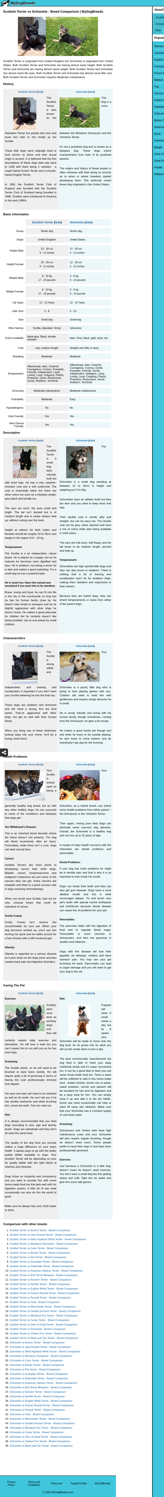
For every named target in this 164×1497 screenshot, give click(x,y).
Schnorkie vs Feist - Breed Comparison (32, 1414)
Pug (120, 86)
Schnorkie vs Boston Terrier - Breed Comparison (37, 1342)
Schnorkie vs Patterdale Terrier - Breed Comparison (39, 1378)
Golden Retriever (127, 100)
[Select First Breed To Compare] (140, 17)
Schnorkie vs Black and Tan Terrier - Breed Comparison (41, 1445)
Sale (39, 91)
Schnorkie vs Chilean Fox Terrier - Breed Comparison (40, 1441)
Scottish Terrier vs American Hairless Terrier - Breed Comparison (46, 1270)
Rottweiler (123, 106)
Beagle (122, 147)
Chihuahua (124, 113)
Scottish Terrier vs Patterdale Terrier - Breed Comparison (42, 1266)
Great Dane (124, 160)
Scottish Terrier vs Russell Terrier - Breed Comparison (40, 1297)
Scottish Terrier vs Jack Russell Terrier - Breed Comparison (43, 1234)
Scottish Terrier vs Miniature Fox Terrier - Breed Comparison (44, 1315)
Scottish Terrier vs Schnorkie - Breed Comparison (38, 1329)
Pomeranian (125, 66)
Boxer (121, 133)
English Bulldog (127, 59)
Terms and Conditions (34, 1483)
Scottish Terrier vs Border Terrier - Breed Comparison (40, 1252)
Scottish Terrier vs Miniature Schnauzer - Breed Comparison (44, 1243)
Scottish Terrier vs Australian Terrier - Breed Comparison (42, 1261)
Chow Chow (125, 154)
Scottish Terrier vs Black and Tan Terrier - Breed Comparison (44, 1338)
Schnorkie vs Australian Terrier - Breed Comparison (39, 1374)
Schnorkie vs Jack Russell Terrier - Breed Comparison (40, 1347)
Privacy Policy (11, 1483)
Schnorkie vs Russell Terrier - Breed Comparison (37, 1410)
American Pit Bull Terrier (131, 140)
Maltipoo (123, 174)
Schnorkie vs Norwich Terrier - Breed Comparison (38, 1392)
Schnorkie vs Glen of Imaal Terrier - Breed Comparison (41, 1436)
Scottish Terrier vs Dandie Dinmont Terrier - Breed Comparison (45, 1311)
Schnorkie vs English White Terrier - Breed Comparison (41, 1401)
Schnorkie (82, 91)
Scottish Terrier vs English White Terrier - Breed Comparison (44, 1288)
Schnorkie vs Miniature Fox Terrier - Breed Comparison (41, 1427)
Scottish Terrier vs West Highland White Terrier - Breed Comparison (48, 1239)
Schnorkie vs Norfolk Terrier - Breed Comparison (37, 1396)
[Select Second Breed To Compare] (140, 23)
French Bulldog (126, 73)
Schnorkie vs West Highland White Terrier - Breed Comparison (45, 1351)
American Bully (126, 127)
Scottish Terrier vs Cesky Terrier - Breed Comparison (39, 1320)
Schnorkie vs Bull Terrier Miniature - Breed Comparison (41, 1387)
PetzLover (57, 1483)
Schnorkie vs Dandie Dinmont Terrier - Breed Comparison (42, 1423)
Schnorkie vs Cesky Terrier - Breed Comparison (37, 1432)
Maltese (122, 80)
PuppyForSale (79, 1483)
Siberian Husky (126, 46)
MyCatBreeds (102, 1483)
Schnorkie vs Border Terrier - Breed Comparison (37, 1365)
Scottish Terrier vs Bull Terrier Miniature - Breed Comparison (44, 1275)
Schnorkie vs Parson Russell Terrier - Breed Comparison (42, 1405)
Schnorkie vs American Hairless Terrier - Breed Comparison (43, 1383)
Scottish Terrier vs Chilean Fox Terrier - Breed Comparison (43, 1333)
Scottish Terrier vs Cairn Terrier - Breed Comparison (39, 1248)
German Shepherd (128, 93)
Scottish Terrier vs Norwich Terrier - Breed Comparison (40, 1279)
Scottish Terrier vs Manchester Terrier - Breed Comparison (43, 1306)
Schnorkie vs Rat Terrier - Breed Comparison (35, 1369)
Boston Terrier (126, 120)
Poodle (122, 167)
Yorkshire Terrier (127, 53)
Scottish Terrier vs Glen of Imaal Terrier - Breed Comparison (44, 1324)
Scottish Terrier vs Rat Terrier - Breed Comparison (38, 1257)
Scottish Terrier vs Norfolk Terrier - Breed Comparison (40, 1284)
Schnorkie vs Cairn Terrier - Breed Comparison (36, 1360)
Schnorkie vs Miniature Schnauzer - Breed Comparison (41, 1356)
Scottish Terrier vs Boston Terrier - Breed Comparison (40, 1230)
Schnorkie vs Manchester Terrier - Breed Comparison (40, 1418)
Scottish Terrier (27, 91)
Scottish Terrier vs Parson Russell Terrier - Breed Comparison (44, 1293)
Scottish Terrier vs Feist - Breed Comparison (35, 1302)
